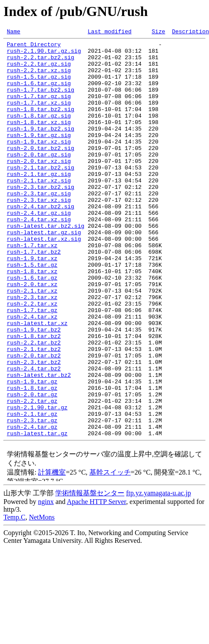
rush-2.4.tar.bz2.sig (40, 241)
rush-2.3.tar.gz (32, 498)
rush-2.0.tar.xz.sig (39, 187)
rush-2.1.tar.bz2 (34, 412)
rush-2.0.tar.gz (32, 467)
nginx (46, 582)
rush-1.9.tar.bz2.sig (40, 148)
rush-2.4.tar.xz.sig (39, 257)
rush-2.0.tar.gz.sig (39, 179)
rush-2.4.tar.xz (32, 373)
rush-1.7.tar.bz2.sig (40, 101)
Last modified (109, 32)
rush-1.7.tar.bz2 (34, 296)
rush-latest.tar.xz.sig (44, 280)
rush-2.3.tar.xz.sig (39, 233)
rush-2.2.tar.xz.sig (39, 78)
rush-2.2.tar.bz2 (34, 404)
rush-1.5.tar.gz (32, 311)
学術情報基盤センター (89, 573)
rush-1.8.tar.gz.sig (39, 132)
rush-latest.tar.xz (37, 381)
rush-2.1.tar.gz (32, 490)
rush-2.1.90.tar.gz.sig (44, 54)
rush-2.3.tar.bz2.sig (40, 218)
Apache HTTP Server (96, 582)
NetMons (42, 597)
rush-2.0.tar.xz (32, 334)
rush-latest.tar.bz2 (39, 443)
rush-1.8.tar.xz (32, 319)
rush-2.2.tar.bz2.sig (40, 62)
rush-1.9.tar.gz (32, 451)
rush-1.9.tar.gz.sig (39, 155)
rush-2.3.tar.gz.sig (39, 226)
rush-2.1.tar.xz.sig (39, 210)
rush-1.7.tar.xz (32, 288)
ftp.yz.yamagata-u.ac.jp (158, 573)
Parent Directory (34, 47)
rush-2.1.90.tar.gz (37, 482)
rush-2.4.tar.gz (32, 506)
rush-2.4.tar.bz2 (34, 436)
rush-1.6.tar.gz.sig (39, 93)
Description (190, 32)
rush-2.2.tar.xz (32, 358)
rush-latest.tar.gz (37, 513)
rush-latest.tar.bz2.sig (45, 264)
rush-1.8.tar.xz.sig (39, 140)
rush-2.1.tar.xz (32, 342)
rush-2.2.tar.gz (32, 474)
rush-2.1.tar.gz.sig (39, 202)
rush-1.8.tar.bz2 (34, 397)
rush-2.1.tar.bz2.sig (40, 194)
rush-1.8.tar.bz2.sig (40, 124)
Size (158, 32)
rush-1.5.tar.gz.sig (39, 85)
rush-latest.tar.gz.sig (44, 272)
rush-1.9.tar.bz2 (34, 389)
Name (13, 32)
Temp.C (14, 597)
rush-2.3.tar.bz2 (34, 428)
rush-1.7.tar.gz (32, 366)
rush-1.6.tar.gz (32, 327)
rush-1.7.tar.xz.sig (39, 117)
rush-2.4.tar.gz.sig (39, 249)
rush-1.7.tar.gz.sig (39, 109)
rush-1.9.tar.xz (32, 303)
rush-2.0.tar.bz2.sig (40, 171)
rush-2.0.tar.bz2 (34, 420)
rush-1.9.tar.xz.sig (39, 163)
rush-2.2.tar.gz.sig (39, 70)
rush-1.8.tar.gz (32, 459)
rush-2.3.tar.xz (32, 350)
